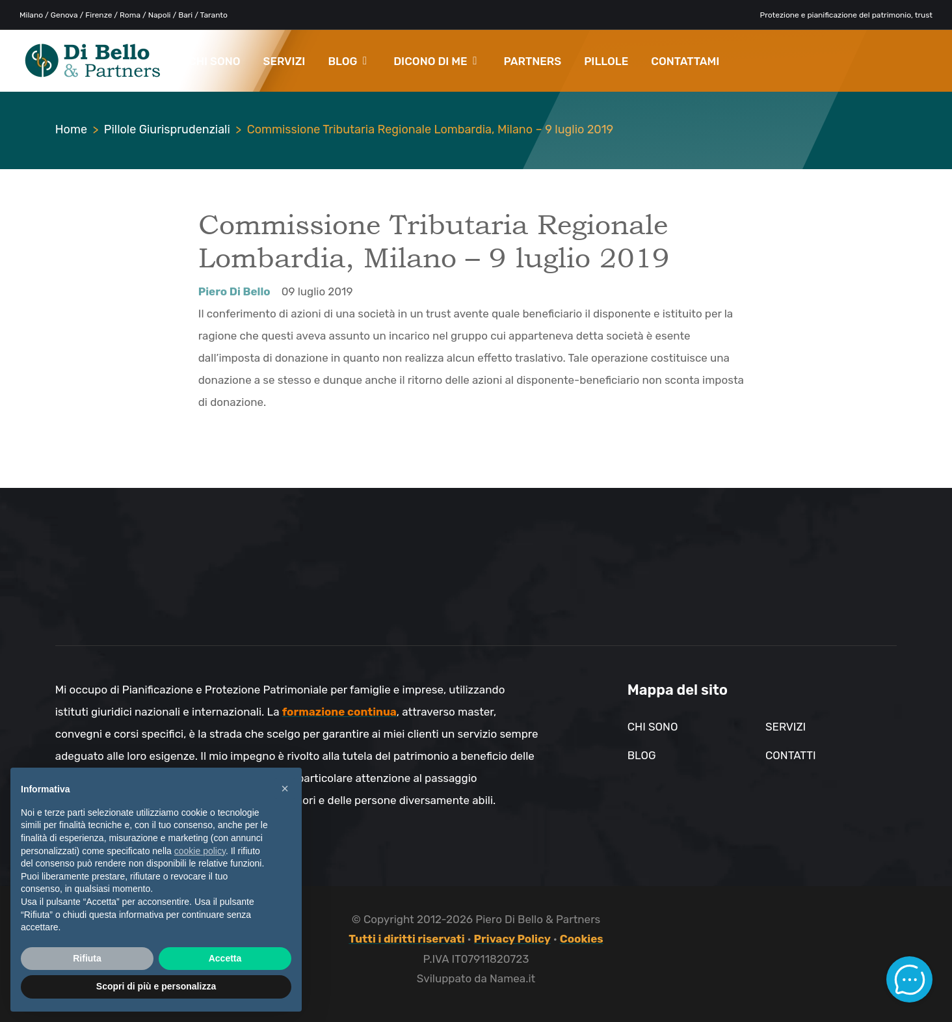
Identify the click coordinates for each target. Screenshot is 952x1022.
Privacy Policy (512, 938)
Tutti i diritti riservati (406, 938)
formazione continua (339, 711)
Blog (642, 755)
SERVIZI (284, 61)
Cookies (581, 938)
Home (71, 129)
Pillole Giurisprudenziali (167, 129)
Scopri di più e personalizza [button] (156, 986)
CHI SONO (215, 61)
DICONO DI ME (435, 61)
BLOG (347, 61)
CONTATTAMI (685, 61)
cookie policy (200, 851)
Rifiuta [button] (87, 958)
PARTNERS (532, 61)
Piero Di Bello (234, 291)
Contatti (790, 755)
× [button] (285, 788)
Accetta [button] (225, 958)
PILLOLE (606, 61)
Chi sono (653, 726)
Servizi (785, 726)
